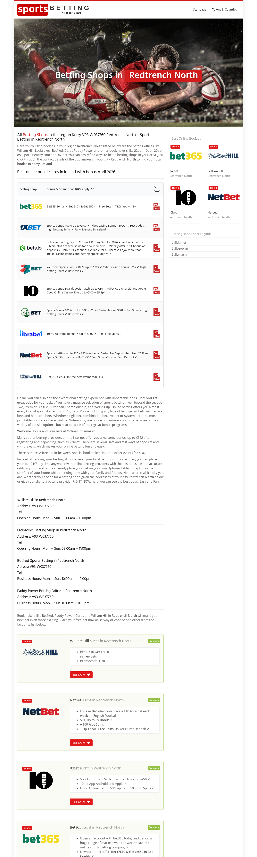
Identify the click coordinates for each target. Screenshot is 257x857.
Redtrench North (118, 641)
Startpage (199, 9)
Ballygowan (179, 248)
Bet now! (156, 206)
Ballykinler (179, 242)
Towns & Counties (224, 9)
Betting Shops (35, 135)
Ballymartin (179, 254)
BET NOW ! (81, 674)
